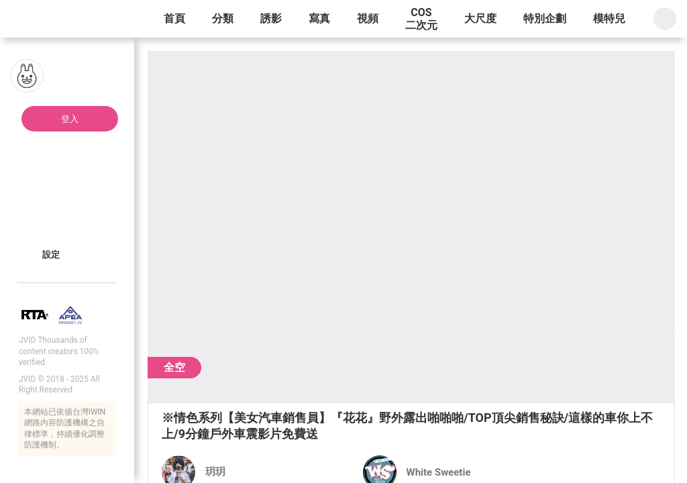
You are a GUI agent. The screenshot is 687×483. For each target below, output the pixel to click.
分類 (222, 18)
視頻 (367, 18)
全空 (174, 367)
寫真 (319, 18)
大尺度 (480, 18)
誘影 (271, 18)
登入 (69, 119)
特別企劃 (544, 18)
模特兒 (609, 18)
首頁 (174, 18)
